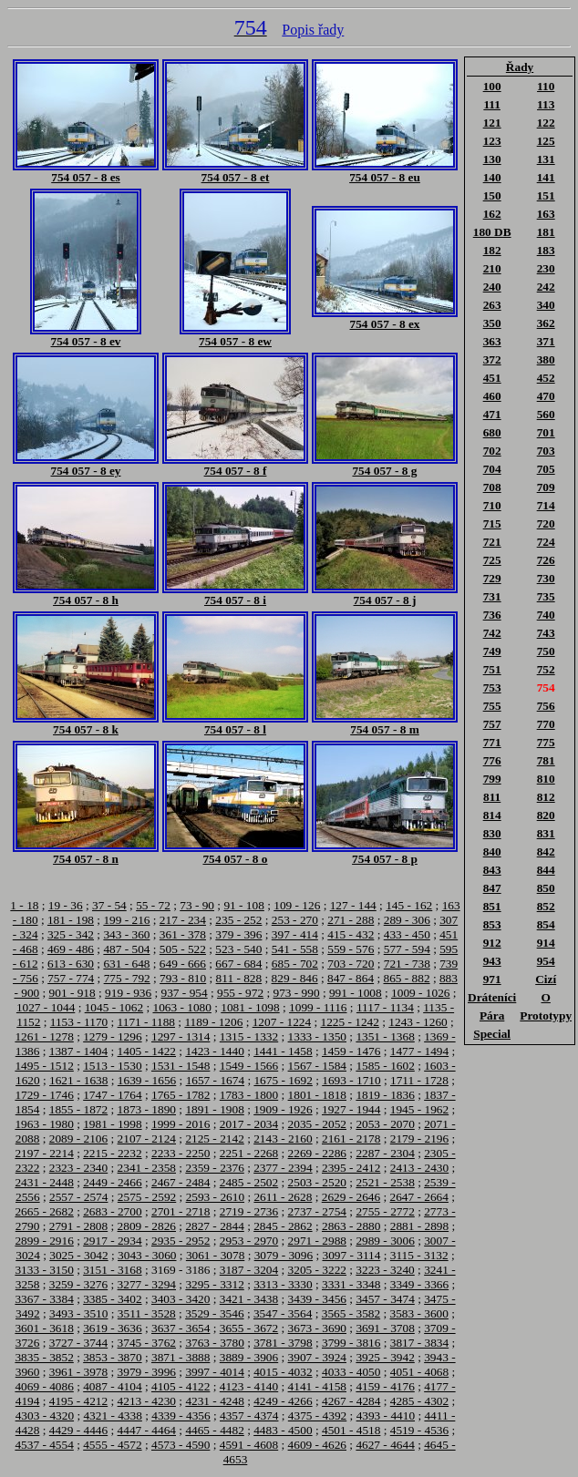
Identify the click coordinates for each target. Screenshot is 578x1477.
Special (492, 1034)
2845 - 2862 (282, 1226)
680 (492, 432)
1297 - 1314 (180, 1036)
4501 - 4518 (351, 1430)
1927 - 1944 (351, 1109)
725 (492, 560)
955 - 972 (240, 993)
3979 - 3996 (147, 1372)
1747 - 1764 (112, 1095)
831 (546, 833)
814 (492, 815)
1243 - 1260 (417, 1022)
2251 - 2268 (249, 1153)
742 (492, 633)
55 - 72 (153, 905)
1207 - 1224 (282, 1022)
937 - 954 (184, 993)
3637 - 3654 (180, 1328)
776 (492, 760)
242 (546, 286)
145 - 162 (409, 905)
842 (546, 851)
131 (546, 159)
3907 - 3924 (317, 1357)
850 (546, 888)
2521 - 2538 (385, 1182)
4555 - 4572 (112, 1444)
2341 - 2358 (147, 1167)
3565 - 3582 (351, 1313)
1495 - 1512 (44, 1065)
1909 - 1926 (282, 1109)
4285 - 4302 (419, 1401)
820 (546, 815)
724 (546, 542)
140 (492, 177)
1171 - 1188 (146, 1022)
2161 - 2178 (351, 1138)
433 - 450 (407, 934)
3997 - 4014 (214, 1372)
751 (492, 669)
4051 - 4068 (419, 1372)
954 (546, 961)
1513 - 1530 (112, 1065)
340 (546, 305)
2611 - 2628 (282, 1197)
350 (492, 323)
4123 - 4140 (249, 1386)
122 (546, 122)
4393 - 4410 (385, 1415)
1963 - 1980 (44, 1124)
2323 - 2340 (78, 1167)
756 (546, 706)
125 (546, 141)
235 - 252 (238, 920)
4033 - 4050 (351, 1372)
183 (546, 250)
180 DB (492, 232)
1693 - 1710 (351, 1080)
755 (492, 706)
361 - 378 (183, 934)
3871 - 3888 (180, 1357)
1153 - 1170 (79, 1022)
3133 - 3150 (44, 1270)
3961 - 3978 (78, 1372)
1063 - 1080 (181, 1007)
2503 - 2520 (317, 1182)
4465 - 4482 (214, 1430)
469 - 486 (70, 949)
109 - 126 (297, 905)
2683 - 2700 (112, 1211)
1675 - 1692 (282, 1080)
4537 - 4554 (44, 1444)
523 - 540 (238, 949)
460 (492, 396)
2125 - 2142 (214, 1138)
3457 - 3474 (385, 1299)
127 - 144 (353, 905)
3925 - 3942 (385, 1357)
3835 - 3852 (44, 1357)
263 (492, 305)
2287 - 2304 (385, 1153)
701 (546, 432)
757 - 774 (70, 978)
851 (492, 906)
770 (546, 724)
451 (492, 378)
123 (492, 141)
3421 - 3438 (249, 1299)
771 (492, 742)
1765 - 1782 (180, 1095)
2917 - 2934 (112, 1240)
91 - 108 (243, 905)
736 (492, 614)
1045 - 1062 (114, 1007)
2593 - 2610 (215, 1197)
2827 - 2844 (214, 1226)
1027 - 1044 (45, 1007)
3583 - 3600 (419, 1313)
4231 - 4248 (214, 1401)
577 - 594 (407, 949)
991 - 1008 (355, 993)
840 (492, 851)
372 (492, 359)
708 (492, 487)
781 (546, 760)
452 (546, 378)
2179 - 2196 (419, 1138)
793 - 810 (183, 978)
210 (492, 268)
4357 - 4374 (249, 1415)
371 (546, 341)
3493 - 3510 (78, 1313)
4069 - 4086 (44, 1386)
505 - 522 (183, 949)
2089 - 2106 (78, 1138)
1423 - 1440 (214, 1051)
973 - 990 (296, 993)
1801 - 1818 (317, 1095)
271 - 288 (350, 920)
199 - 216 (126, 920)
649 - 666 (183, 963)
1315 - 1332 (249, 1036)
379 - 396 (238, 934)
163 (546, 214)
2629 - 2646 (351, 1197)
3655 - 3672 (249, 1328)
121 (492, 122)
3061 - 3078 (215, 1255)
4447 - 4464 (147, 1430)
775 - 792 (127, 978)
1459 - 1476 (351, 1051)
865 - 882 (406, 978)
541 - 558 (295, 949)
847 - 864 (350, 978)
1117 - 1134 (385, 1007)
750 (546, 651)
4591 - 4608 (249, 1444)
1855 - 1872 (78, 1109)
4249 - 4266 (282, 1401)
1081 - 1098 (250, 1007)
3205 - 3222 (317, 1270)
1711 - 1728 (419, 1080)
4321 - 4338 (112, 1415)
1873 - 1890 (147, 1109)
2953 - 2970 (249, 1240)
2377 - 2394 (282, 1167)
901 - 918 (72, 993)
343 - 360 (126, 934)
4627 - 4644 (385, 1444)
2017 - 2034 (249, 1124)
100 (492, 86)
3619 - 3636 (112, 1328)
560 (546, 414)
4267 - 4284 (351, 1401)
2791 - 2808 (78, 1226)
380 (546, 359)
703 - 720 (350, 963)
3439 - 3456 (317, 1299)
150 (492, 195)
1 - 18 (24, 905)
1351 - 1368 (385, 1036)
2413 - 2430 (419, 1167)
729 (492, 578)
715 (492, 523)
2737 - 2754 (317, 1211)
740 (546, 614)
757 (492, 724)
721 (492, 542)
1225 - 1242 (350, 1022)
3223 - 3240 (385, 1270)
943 (492, 961)
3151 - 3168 (112, 1270)
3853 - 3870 (112, 1357)
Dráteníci (492, 997)
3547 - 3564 (282, 1313)
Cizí (545, 979)
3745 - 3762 (147, 1342)
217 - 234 (183, 920)
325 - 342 (70, 934)
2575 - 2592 (147, 1197)
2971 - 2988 (317, 1240)
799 (492, 778)
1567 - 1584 (317, 1065)
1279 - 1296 (112, 1036)
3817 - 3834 (419, 1342)
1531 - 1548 (180, 1065)
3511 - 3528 (147, 1313)
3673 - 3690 (317, 1328)
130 (492, 159)
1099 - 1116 (317, 1007)
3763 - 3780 (214, 1342)
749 (492, 651)
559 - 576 (350, 949)
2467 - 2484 (180, 1182)
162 (492, 214)
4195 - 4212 (78, 1401)
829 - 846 (295, 978)
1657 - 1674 (215, 1080)
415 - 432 (350, 934)
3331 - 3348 (351, 1284)
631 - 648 (126, 963)
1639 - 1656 (147, 1080)
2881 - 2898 (419, 1226)
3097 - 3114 (351, 1255)
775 (546, 742)
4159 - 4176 (385, 1386)
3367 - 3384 (44, 1299)
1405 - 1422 (147, 1051)
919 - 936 (128, 993)
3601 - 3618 (44, 1328)
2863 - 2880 (351, 1226)
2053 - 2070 (385, 1124)
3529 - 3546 (214, 1313)
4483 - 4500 (282, 1430)
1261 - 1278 (44, 1036)
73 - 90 (197, 905)
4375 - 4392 (317, 1415)
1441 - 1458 (282, 1051)
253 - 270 (295, 920)
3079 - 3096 (283, 1255)
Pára (492, 1015)
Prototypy (546, 1015)
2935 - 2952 (180, 1240)
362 (546, 323)
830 (492, 833)
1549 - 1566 (249, 1065)
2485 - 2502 (249, 1182)
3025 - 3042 (78, 1255)
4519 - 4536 (419, 1430)
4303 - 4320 (44, 1415)
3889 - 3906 (249, 1357)
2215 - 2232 (112, 1153)
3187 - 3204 (249, 1270)
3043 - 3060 (147, 1255)
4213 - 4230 (147, 1401)
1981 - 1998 (112, 1124)
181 (546, 232)
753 (492, 687)
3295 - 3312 (214, 1284)
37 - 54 (109, 905)
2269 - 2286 (317, 1153)
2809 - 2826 (147, 1226)
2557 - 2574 (78, 1197)
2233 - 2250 (180, 1153)
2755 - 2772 (385, 1211)
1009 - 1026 (420, 993)
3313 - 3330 (282, 1284)
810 (546, 778)
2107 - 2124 (147, 1138)
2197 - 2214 (44, 1153)
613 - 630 (70, 963)
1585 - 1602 (385, 1065)
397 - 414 (295, 934)
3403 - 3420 (180, 1299)
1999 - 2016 (180, 1124)
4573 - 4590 (180, 1444)
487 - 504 (126, 949)
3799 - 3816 (351, 1342)
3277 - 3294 (147, 1284)
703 (546, 450)
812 (546, 797)
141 (546, 177)
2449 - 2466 (112, 1182)
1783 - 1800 (249, 1095)
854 (546, 924)
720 (546, 523)
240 (492, 286)
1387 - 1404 (78, 1051)
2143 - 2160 (282, 1138)
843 (492, 870)
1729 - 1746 (44, 1095)
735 (546, 596)
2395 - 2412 (351, 1167)
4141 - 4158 (317, 1386)
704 (492, 469)
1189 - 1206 (213, 1022)
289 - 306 (407, 920)
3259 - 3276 (78, 1284)
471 (492, 414)
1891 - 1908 (214, 1109)
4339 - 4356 (180, 1415)
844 (546, 870)
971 (492, 979)
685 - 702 (295, 963)
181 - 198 (70, 920)
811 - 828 (239, 978)
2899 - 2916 (44, 1240)
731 (492, 596)
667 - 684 (238, 963)
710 (492, 505)
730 (546, 578)
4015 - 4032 (282, 1372)
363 (492, 341)
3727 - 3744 (78, 1342)
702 (492, 450)
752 (546, 669)
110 (545, 86)
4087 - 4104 (112, 1386)
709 (546, 487)
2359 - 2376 (214, 1167)
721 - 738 (407, 963)
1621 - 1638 (78, 1080)
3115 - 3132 (419, 1255)
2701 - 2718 (180, 1211)
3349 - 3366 (419, 1284)
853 (492, 924)
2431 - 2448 (44, 1182)
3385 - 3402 (112, 1299)
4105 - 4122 (180, 1386)
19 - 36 (65, 905)
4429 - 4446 (78, 1430)
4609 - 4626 (317, 1444)
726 (546, 560)
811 (492, 797)
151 (546, 195)
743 (546, 633)
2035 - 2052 (317, 1124)
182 (492, 250)
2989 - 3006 (385, 1240)
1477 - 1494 (419, 1051)
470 (546, 396)
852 (546, 906)
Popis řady (313, 29)
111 (492, 104)
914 (546, 942)
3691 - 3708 (385, 1328)
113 (545, 104)
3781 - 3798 (282, 1342)
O (545, 997)
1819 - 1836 (385, 1095)
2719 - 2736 (249, 1211)
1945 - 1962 (419, 1109)
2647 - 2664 (419, 1197)
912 (492, 942)
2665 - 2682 (44, 1211)
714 (546, 505)
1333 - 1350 (317, 1036)
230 (546, 268)
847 (492, 888)
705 (546, 469)
